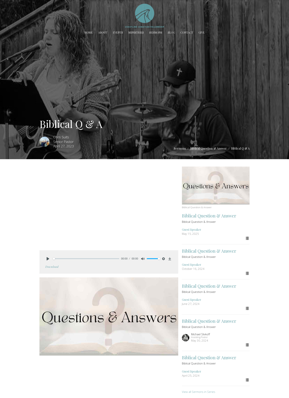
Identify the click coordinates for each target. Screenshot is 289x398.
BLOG (171, 32)
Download (52, 267)
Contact (186, 32)
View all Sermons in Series (198, 392)
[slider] (86, 258)
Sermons (155, 32)
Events (118, 32)
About (102, 32)
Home (89, 32)
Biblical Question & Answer (208, 148)
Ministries (136, 32)
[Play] (48, 259)
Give (202, 32)
